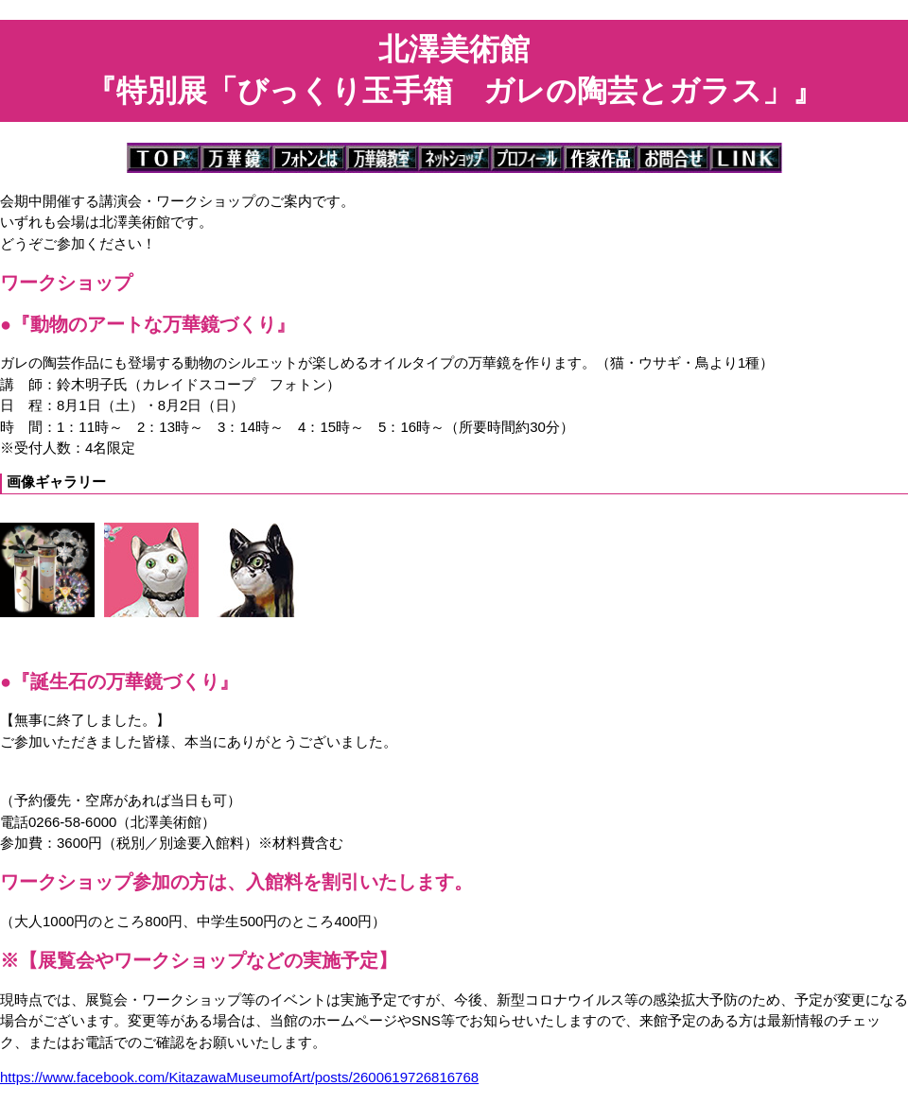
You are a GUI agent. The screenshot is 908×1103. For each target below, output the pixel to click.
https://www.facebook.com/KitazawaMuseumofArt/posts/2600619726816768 (239, 1077)
